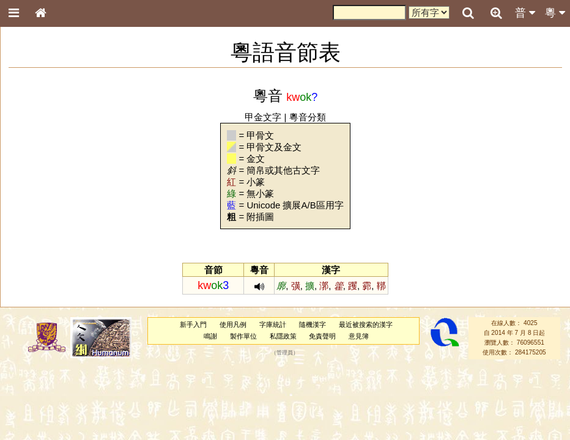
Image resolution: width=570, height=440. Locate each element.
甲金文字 (263, 117)
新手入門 (193, 324)
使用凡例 (233, 324)
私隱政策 (283, 336)
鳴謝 (210, 336)
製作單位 (243, 336)
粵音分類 (307, 117)
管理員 (284, 353)
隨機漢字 (312, 324)
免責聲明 (322, 336)
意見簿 (359, 336)
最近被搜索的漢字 (366, 324)
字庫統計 (272, 324)
